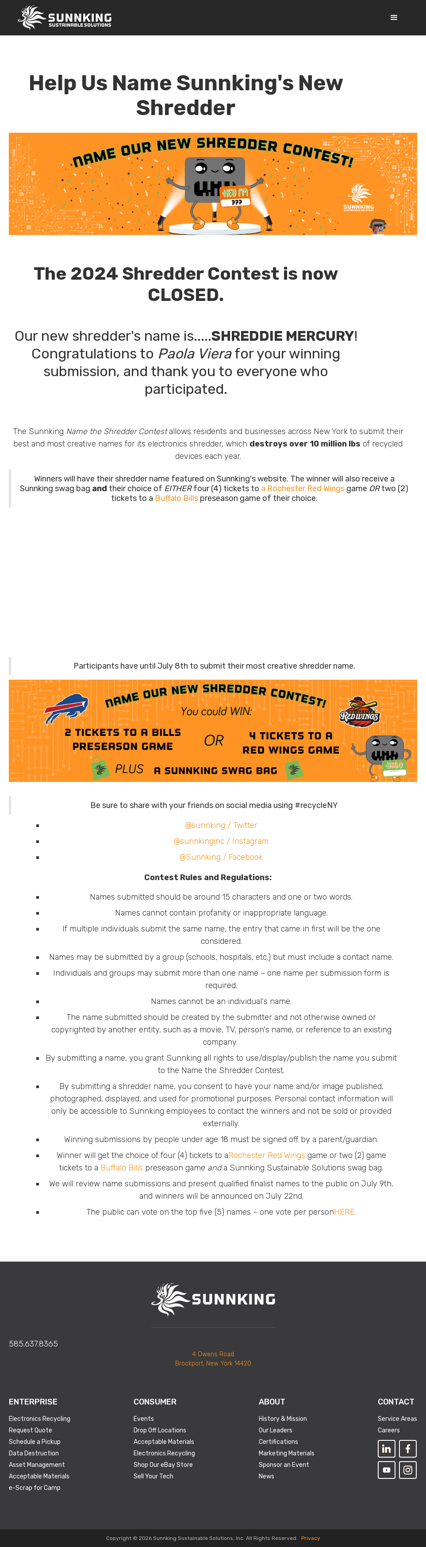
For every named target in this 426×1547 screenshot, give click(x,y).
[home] (64, 17)
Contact (396, 1401)
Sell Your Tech (153, 1476)
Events (144, 1419)
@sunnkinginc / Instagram (221, 841)
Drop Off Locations (160, 1430)
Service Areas (397, 1419)
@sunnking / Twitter (221, 825)
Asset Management (37, 1465)
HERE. (345, 1212)
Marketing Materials (287, 1453)
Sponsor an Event (284, 1465)
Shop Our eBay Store (163, 1465)
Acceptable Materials (39, 1476)
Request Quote (30, 1430)
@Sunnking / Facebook (221, 857)
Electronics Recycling (39, 1419)
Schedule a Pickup (35, 1442)
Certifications (278, 1442)
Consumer (155, 1401)
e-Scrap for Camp (35, 1488)
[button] (394, 17)
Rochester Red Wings (266, 1155)
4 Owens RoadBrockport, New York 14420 (213, 1359)
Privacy (310, 1538)
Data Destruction (34, 1453)
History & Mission (283, 1419)
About (272, 1401)
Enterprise (33, 1401)
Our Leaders (275, 1430)
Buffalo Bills (176, 498)
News (266, 1476)
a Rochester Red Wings (303, 488)
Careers (389, 1430)
